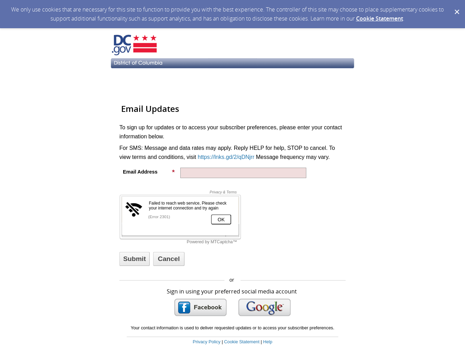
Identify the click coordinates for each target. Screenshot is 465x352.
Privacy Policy (207, 341)
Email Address (149, 172)
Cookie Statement (379, 18)
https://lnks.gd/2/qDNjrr (226, 157)
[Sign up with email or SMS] (134, 259)
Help (267, 341)
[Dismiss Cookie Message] (456, 6)
